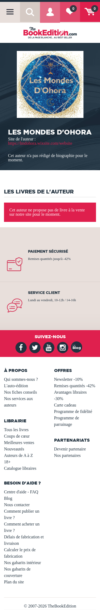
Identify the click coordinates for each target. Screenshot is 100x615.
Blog (8, 498)
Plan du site (14, 582)
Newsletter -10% (68, 379)
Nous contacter (17, 504)
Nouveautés (14, 449)
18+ (7, 462)
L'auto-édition (16, 385)
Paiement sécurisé (48, 251)
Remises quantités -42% (74, 385)
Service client (44, 292)
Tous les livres (16, 429)
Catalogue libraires (20, 468)
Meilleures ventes (19, 442)
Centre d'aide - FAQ (21, 492)
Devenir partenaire (70, 449)
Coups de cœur (17, 436)
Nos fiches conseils (20, 392)
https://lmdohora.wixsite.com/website (40, 143)
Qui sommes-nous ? (21, 379)
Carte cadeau (65, 405)
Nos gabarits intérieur (22, 562)
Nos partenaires (67, 455)
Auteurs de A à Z (18, 455)
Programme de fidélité (73, 411)
